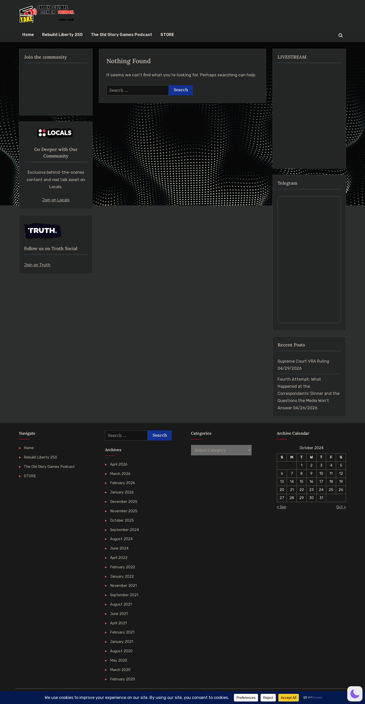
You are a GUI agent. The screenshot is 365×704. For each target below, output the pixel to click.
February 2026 (122, 483)
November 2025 (123, 511)
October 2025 (122, 520)
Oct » (341, 507)
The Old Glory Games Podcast (121, 34)
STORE (167, 34)
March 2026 (120, 473)
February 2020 (122, 679)
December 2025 (123, 501)
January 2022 (122, 576)
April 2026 (118, 464)
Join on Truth (37, 264)
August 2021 (121, 604)
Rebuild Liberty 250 (62, 34)
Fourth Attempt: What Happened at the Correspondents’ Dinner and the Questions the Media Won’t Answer (308, 393)
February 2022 (122, 567)
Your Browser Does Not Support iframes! (309, 259)
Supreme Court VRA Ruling (303, 361)
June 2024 (119, 548)
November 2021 (123, 585)
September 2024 (124, 529)
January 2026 (122, 492)
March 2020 (120, 669)
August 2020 (121, 651)
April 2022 (118, 557)
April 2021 (118, 623)
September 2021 (124, 595)
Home (28, 34)
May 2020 (118, 660)
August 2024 (121, 539)
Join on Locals (55, 200)
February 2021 (122, 632)
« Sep (281, 507)
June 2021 (119, 613)
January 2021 (121, 641)
